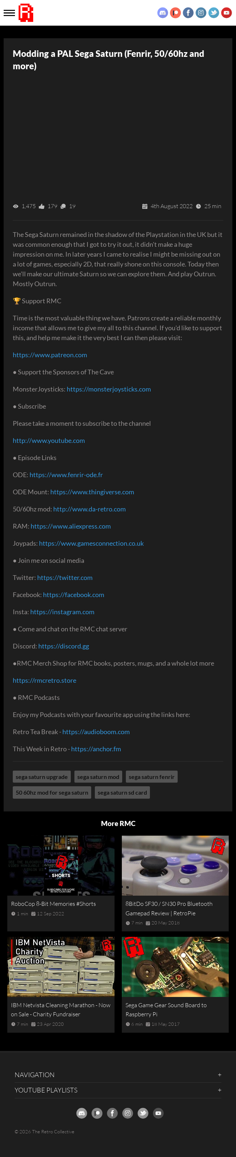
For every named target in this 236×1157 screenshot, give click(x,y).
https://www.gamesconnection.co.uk (91, 543)
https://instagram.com (62, 612)
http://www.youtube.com (49, 440)
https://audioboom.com (96, 732)
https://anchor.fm (96, 749)
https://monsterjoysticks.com (109, 389)
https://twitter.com (65, 577)
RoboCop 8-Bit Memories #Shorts (53, 903)
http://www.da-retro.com (89, 509)
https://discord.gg (63, 646)
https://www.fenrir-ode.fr (66, 475)
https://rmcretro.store (44, 680)
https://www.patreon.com (50, 355)
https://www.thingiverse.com (92, 492)
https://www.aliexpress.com (71, 526)
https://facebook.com (73, 595)
